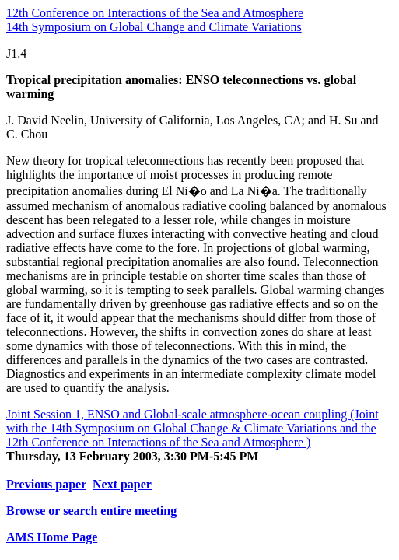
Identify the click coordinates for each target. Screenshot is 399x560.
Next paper (122, 484)
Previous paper (46, 484)
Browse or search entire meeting (91, 510)
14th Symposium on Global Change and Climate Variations (154, 26)
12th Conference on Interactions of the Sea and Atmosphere (154, 12)
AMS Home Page (51, 537)
